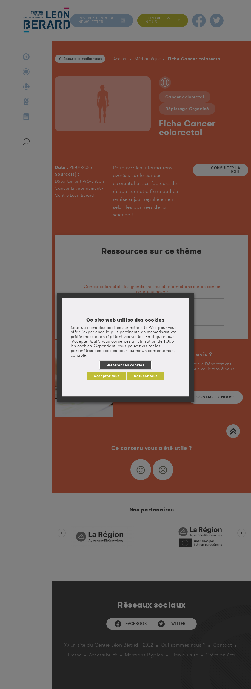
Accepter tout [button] (106, 376)
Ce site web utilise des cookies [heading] (125, 320)
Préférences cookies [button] (125, 365)
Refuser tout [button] (145, 376)
